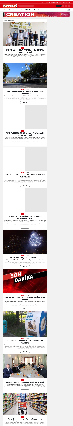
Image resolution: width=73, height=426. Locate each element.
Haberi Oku (25, 60)
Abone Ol (59, 5)
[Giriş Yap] (66, 6)
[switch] (68, 9)
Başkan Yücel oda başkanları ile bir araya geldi (25, 382)
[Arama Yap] (63, 6)
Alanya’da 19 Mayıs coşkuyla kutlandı (25, 258)
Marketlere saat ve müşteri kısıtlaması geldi (24, 419)
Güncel (23, 47)
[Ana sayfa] (4, 10)
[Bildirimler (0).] (69, 6)
